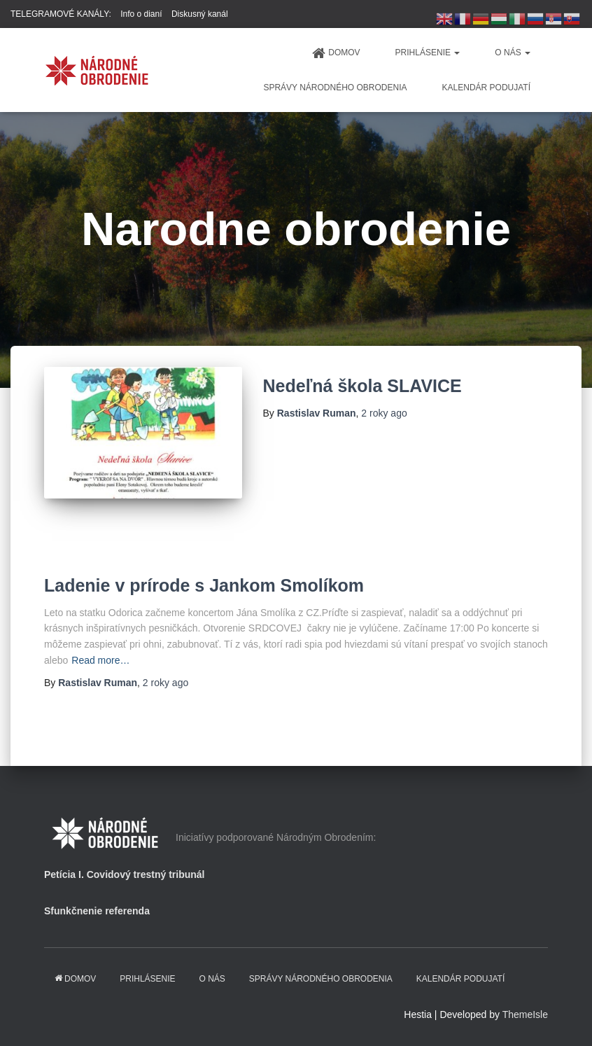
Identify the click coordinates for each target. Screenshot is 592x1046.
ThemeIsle (525, 1014)
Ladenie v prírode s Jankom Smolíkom (204, 585)
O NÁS (512, 52)
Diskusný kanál (199, 14)
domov (335, 53)
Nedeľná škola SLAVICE (362, 386)
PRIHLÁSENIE (427, 52)
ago (384, 413)
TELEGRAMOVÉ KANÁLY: (60, 14)
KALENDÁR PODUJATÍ (486, 87)
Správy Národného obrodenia (335, 87)
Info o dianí (141, 14)
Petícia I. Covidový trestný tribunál (124, 874)
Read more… (100, 660)
